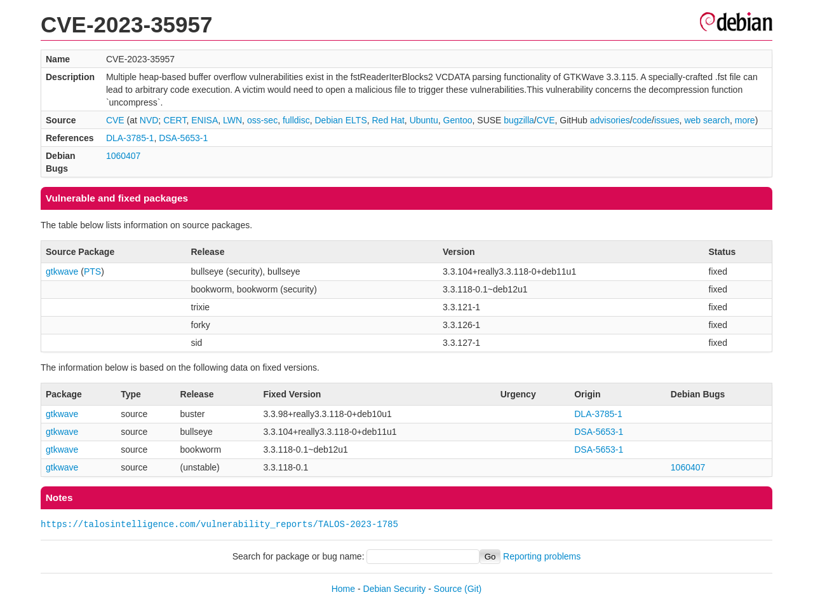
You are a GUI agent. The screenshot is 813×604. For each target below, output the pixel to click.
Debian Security (394, 589)
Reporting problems (542, 556)
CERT (174, 120)
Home (343, 589)
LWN (232, 120)
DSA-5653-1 (183, 138)
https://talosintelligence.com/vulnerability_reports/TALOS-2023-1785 (219, 524)
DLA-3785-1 (130, 138)
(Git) (472, 589)
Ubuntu (424, 120)
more (745, 120)
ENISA (204, 120)
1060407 (123, 156)
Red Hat (388, 120)
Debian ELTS (340, 120)
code (642, 120)
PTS (92, 271)
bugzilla (519, 120)
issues (667, 120)
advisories (610, 120)
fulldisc (296, 120)
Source (448, 589)
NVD (149, 120)
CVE (115, 120)
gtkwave (62, 271)
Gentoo (458, 120)
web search (707, 120)
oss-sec (262, 120)
